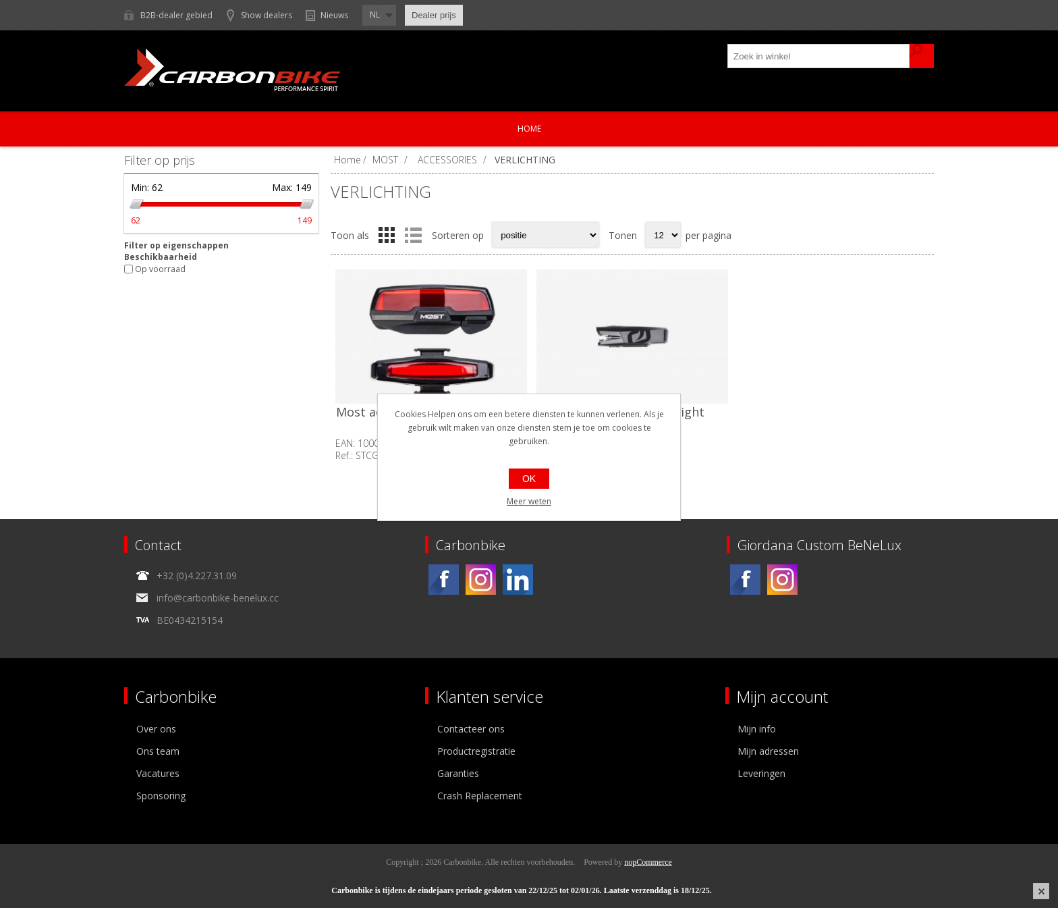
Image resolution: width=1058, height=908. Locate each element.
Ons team (157, 751)
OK (529, 478)
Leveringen (761, 773)
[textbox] (819, 56)
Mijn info (756, 728)
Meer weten (529, 501)
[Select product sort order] (545, 235)
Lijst (413, 235)
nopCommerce (648, 862)
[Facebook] (443, 579)
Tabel (386, 235)
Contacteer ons (471, 728)
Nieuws (334, 15)
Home (529, 128)
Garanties (458, 773)
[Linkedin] (518, 579)
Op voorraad (160, 269)
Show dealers (266, 15)
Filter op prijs (159, 160)
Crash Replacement (479, 795)
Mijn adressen (768, 751)
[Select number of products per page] (663, 235)
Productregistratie (476, 751)
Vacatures (157, 773)
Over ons (156, 728)
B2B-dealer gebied (176, 15)
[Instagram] (481, 579)
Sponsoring (161, 795)
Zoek (922, 56)
